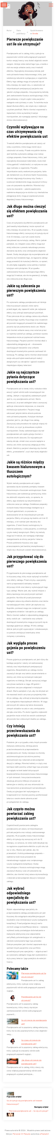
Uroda (35, 34)
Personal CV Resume (21, 1134)
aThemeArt (44, 1134)
